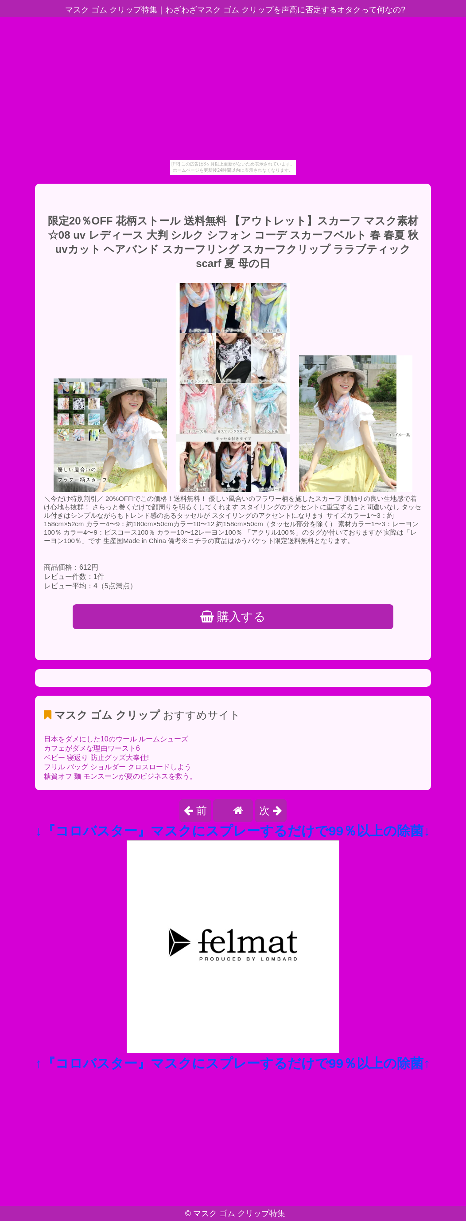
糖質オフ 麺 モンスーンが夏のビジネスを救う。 (120, 776)
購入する (233, 616)
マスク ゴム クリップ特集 (239, 1213)
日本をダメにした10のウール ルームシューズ (116, 739)
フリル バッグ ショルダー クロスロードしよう (117, 767)
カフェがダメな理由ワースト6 (92, 748)
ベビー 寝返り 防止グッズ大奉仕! (96, 757)
